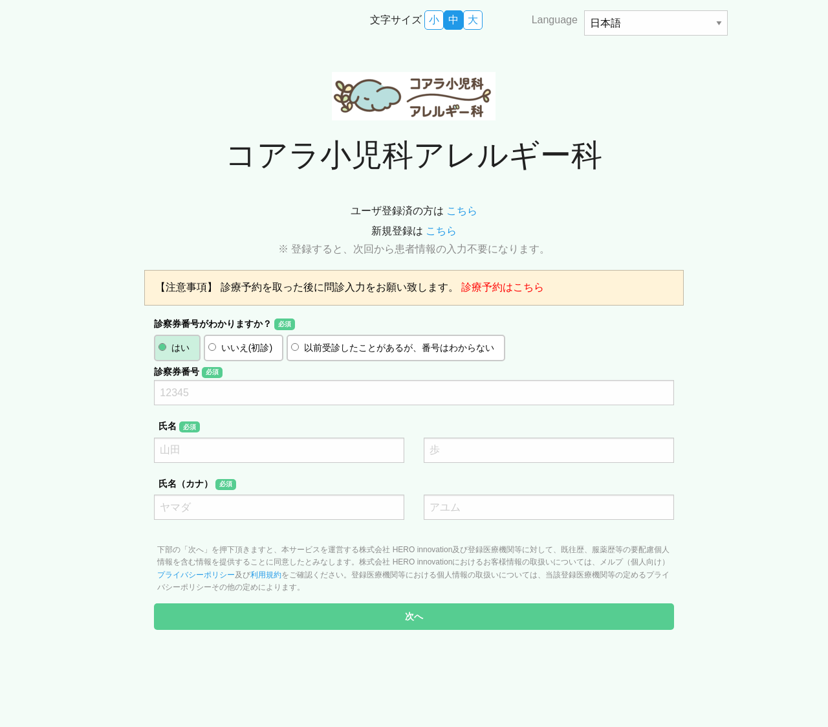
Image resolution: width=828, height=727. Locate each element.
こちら (461, 210)
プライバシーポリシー (196, 574)
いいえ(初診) (246, 347)
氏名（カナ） (196, 484)
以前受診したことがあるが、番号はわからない (399, 347)
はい (180, 347)
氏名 (178, 426)
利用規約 (265, 574)
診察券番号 (188, 372)
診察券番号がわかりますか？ (224, 324)
